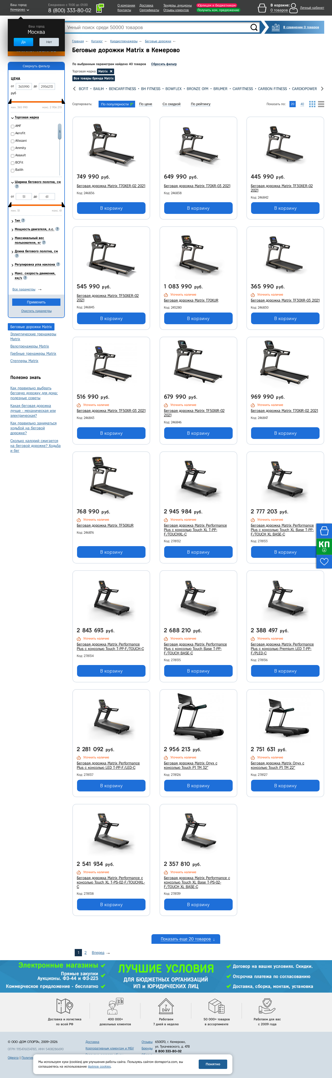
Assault (86, 89)
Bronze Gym (217, 89)
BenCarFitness (141, 89)
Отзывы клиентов (176, 10)
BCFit (103, 89)
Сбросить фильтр (164, 64)
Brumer (240, 89)
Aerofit (20, 133)
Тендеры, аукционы (177, 5)
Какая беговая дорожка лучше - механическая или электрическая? (33, 411)
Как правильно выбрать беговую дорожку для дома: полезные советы (34, 393)
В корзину (111, 208)
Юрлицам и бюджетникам (217, 5)
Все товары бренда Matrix (94, 78)
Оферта (13, 1057)
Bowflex (193, 89)
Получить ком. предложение (218, 10)
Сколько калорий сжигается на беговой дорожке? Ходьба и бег (35, 446)
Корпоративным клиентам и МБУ (110, 1048)
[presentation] (74, 89)
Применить (36, 302)
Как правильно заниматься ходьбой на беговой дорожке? (33, 428)
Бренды (147, 1048)
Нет (49, 42)
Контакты (124, 10)
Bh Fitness (170, 89)
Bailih (118, 89)
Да (23, 42)
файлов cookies (99, 1066)
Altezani (21, 140)
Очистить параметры (36, 311)
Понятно (213, 1064)
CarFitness (262, 89)
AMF (18, 125)
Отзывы (147, 1041)
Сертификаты (149, 10)
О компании (126, 5)
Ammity (20, 148)
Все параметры (23, 289)
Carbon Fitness (292, 89)
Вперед (98, 953)
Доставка (146, 5)
